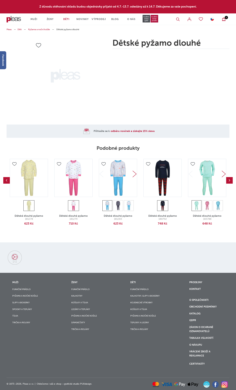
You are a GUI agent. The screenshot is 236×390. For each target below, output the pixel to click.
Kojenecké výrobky (141, 302)
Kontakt (195, 289)
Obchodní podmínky (203, 306)
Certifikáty (197, 363)
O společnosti (199, 300)
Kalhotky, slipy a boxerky (145, 296)
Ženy (50, 19)
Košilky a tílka (79, 302)
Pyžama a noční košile (39, 29)
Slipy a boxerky (21, 302)
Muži (33, 19)
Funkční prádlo (21, 289)
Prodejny (195, 282)
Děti (66, 19)
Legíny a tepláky (80, 309)
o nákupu (195, 344)
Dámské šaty (78, 322)
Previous (6, 180)
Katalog (195, 313)
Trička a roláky (21, 322)
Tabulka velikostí (201, 337)
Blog (115, 19)
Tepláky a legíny (139, 322)
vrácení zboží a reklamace (199, 353)
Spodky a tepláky (22, 309)
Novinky (82, 19)
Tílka (15, 316)
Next (134, 174)
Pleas (9, 29)
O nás (131, 19)
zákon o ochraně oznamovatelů (201, 329)
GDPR (192, 320)
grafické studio (71, 383)
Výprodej (99, 19)
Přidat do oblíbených (14, 164)
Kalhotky (76, 296)
